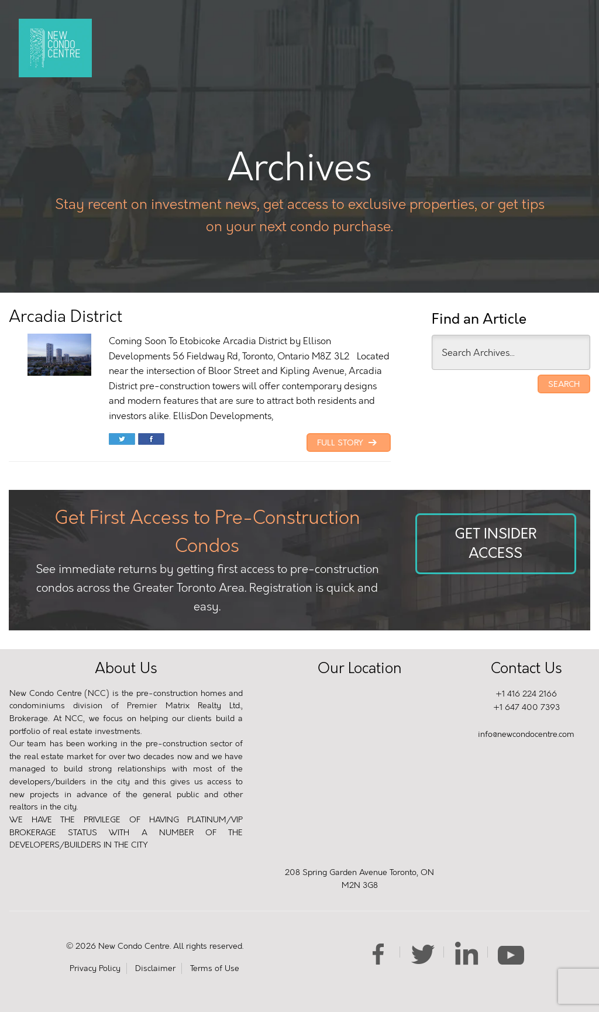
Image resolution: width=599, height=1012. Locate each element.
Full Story (348, 443)
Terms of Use (214, 968)
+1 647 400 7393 (526, 707)
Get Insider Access (495, 543)
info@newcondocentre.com (526, 734)
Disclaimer (155, 968)
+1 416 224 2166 (526, 693)
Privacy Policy (95, 968)
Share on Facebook (151, 440)
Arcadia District (65, 316)
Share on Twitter (122, 440)
